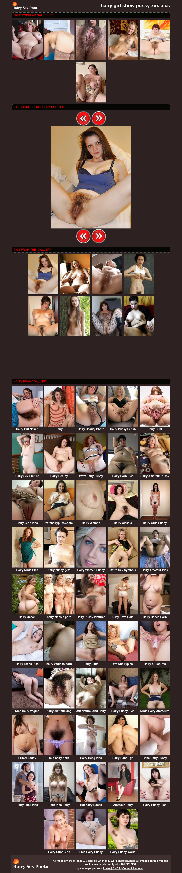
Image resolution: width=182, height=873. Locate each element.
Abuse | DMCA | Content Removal (123, 868)
